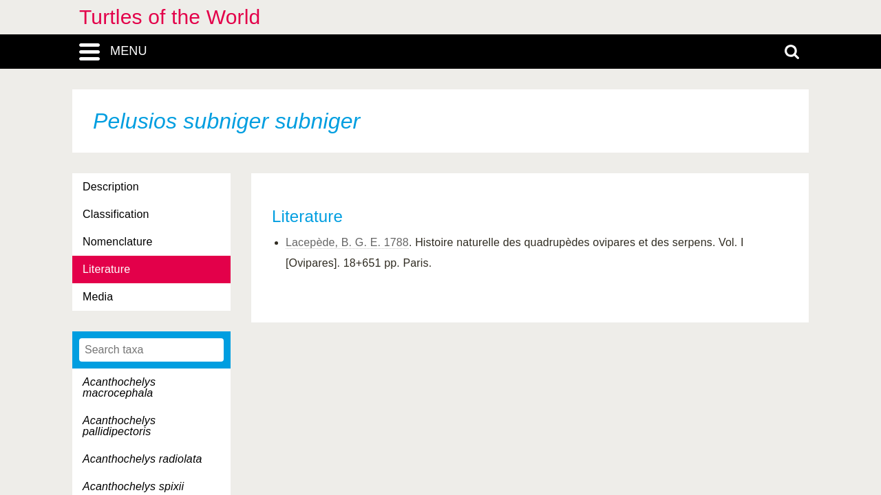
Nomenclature (118, 242)
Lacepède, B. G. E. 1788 (347, 242)
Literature (106, 269)
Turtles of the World (169, 17)
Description (111, 186)
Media (98, 296)
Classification (116, 214)
